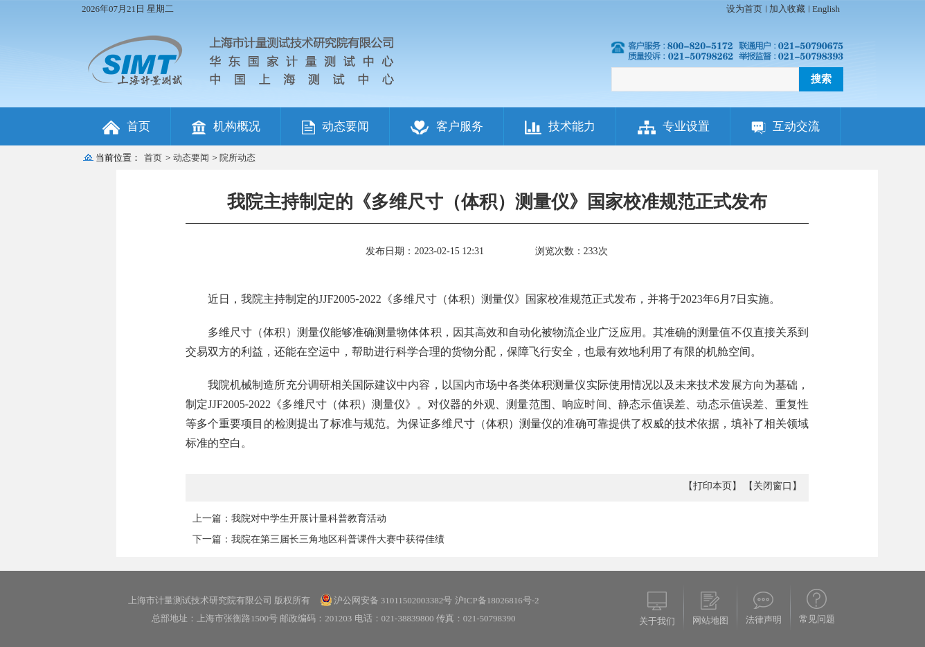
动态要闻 (191, 157)
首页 (153, 157)
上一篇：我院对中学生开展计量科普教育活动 (289, 518)
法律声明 (764, 619)
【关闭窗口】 (773, 486)
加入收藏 (787, 8)
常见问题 (817, 619)
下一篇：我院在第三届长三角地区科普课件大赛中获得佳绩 (318, 539)
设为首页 (744, 8)
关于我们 (657, 621)
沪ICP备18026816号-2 (495, 600)
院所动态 (237, 157)
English (826, 8)
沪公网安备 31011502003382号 (393, 600)
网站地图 (710, 620)
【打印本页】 (712, 486)
